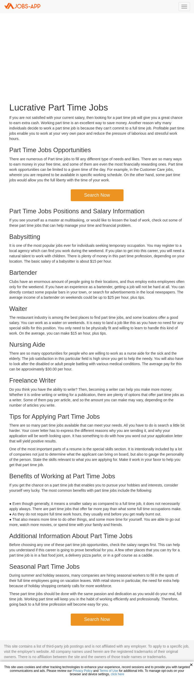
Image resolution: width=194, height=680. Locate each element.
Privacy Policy (82, 671)
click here (117, 674)
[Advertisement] (97, 58)
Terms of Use (109, 671)
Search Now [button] (97, 195)
